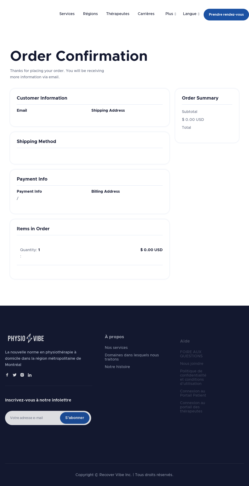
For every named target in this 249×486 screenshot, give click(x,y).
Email (22, 111)
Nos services (116, 354)
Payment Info (29, 192)
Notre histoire (117, 373)
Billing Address (105, 192)
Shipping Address (108, 111)
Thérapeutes (117, 14)
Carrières (146, 14)
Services (67, 14)
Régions (90, 14)
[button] (167, 14)
